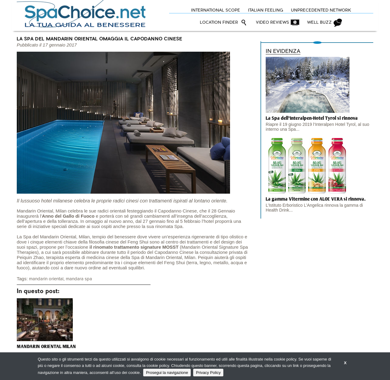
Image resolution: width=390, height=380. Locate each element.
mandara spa (79, 279)
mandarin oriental (46, 279)
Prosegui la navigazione (167, 372)
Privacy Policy (208, 372)
